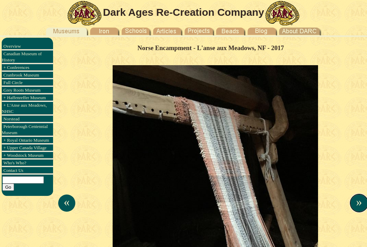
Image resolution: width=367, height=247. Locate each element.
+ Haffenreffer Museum (24, 97)
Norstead (11, 118)
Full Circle (13, 82)
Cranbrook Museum (21, 75)
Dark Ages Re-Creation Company (183, 12)
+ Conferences (16, 67)
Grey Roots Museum (21, 90)
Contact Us (13, 170)
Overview (12, 46)
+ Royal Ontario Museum (26, 140)
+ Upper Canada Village (25, 147)
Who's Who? (14, 162)
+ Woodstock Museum (23, 155)
